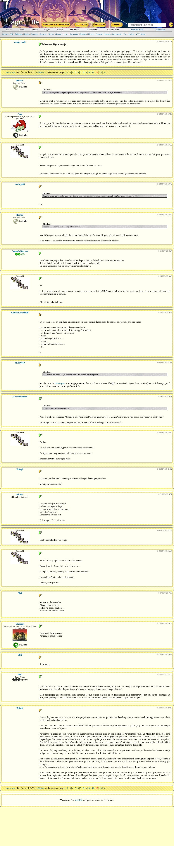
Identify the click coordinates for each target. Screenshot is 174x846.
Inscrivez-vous (137, 29)
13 (100, 72)
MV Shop (74, 29)
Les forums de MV (25, 72)
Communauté (113, 29)
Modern (83, 34)
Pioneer (91, 34)
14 (104, 72)
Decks (21, 29)
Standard (99, 34)
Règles (47, 29)
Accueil (8, 29)
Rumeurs (43, 34)
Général (5, 34)
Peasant (107, 34)
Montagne (60, 383)
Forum (60, 29)
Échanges (19, 34)
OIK (12, 34)
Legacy (65, 34)
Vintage (58, 34)
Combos (34, 29)
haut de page (10, 72)
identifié (78, 800)
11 (93, 72)
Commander (117, 34)
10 (89, 72)
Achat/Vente (92, 29)
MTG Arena (140, 34)
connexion (160, 29)
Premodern (74, 34)
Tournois (34, 34)
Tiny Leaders (128, 34)
